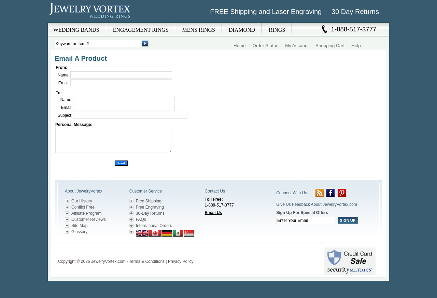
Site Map (79, 226)
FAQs (141, 219)
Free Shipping (148, 201)
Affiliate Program (86, 213)
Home (240, 45)
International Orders (154, 226)
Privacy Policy (181, 261)
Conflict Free (83, 207)
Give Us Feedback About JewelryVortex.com (316, 204)
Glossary (79, 232)
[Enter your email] (305, 220)
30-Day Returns (150, 213)
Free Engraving (150, 207)
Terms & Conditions (147, 261)
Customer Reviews (88, 219)
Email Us (213, 212)
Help (356, 45)
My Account (297, 45)
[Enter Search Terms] (97, 43)
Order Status (266, 45)
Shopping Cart (329, 45)
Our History (81, 201)
